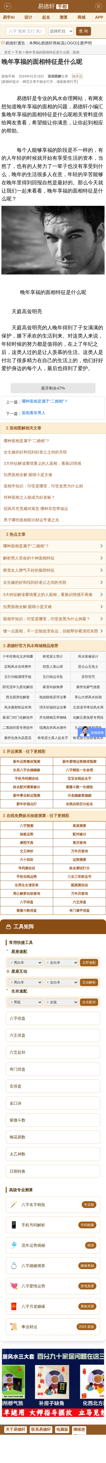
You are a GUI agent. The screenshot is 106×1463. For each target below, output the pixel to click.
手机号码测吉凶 (26, 779)
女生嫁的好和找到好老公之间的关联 (34, 582)
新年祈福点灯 (26, 804)
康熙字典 (26, 843)
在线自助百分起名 (79, 804)
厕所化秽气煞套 (88, 687)
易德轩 (46, 6)
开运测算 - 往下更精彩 (26, 751)
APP (99, 17)
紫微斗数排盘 (26, 911)
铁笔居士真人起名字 (53, 738)
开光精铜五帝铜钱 (52, 717)
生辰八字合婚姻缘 (26, 770)
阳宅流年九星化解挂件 (18, 688)
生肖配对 (89, 1002)
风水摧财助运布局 (17, 707)
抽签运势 (26, 834)
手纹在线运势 (26, 877)
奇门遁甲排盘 (79, 911)
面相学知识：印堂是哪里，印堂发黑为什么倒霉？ (46, 619)
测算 (64, 17)
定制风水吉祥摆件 (17, 667)
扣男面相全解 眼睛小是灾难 (27, 606)
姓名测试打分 (79, 868)
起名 (46, 17)
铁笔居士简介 (53, 656)
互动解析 (89, 982)
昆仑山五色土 (88, 667)
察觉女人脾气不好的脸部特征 (29, 570)
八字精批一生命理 (79, 770)
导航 (98, 6)
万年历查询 (79, 851)
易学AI (9, 17)
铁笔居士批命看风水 (88, 738)
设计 (28, 17)
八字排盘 (26, 902)
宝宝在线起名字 (79, 779)
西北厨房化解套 (18, 697)
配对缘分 (79, 834)
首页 (7, 52)
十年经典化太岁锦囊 (18, 656)
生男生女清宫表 (26, 885)
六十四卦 (26, 860)
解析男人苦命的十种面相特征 (29, 558)
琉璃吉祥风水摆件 (52, 728)
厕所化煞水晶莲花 (17, 738)
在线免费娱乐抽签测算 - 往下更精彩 (38, 815)
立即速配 (89, 963)
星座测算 (79, 826)
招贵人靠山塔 (53, 667)
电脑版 (62, 1429)
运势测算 (79, 860)
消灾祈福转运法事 (52, 707)
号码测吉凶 (26, 868)
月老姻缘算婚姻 (79, 796)
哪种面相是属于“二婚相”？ (45, 401)
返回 (7, 6)
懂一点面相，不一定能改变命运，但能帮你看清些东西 (50, 631)
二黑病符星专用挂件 (18, 728)
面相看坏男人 (34, 413)
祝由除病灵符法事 (52, 697)
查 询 (83, 31)
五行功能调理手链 (17, 677)
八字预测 (26, 826)
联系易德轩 (41, 1429)
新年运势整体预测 (26, 762)
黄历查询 (79, 843)
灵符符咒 (88, 677)
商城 (81, 17)
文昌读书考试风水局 (88, 707)
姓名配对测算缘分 (26, 787)
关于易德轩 (15, 1429)
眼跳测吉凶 (79, 885)
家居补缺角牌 (53, 687)
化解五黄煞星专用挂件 (88, 718)
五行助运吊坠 (53, 677)
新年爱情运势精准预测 (79, 762)
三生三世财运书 (79, 877)
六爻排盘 (79, 902)
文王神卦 (26, 851)
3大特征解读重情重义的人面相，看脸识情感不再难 (47, 594)
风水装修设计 (88, 656)
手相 (62, 6)
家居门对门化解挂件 (18, 717)
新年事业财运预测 (26, 796)
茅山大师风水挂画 (88, 697)
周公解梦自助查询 (26, 894)
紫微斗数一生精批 (79, 787)
